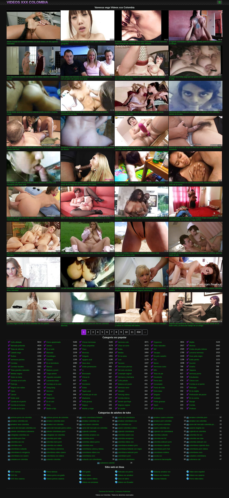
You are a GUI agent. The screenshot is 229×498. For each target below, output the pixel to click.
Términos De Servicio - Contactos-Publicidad (114, 491)
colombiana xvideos (161, 452)
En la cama (122, 356)
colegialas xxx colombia (55, 435)
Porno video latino (196, 479)
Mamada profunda (18, 346)
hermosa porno (195, 374)
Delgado (85, 356)
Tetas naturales (159, 346)
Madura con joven (125, 384)
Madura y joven (52, 370)
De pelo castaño (160, 356)
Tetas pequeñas (88, 346)
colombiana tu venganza (20, 452)
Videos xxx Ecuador (125, 482)
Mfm (155, 370)
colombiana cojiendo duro (199, 445)
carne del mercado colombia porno (202, 424)
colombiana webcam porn (128, 452)
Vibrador (121, 391)
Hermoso (50, 391)
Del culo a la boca (125, 370)
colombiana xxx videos (55, 456)
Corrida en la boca (18, 405)
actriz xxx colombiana (126, 417)
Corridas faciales (17, 367)
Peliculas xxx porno (125, 472)
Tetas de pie (158, 374)
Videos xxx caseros (196, 475)
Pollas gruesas (159, 402)
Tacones (121, 363)
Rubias (13, 356)
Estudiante (158, 377)
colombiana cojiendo (162, 445)
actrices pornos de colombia (57, 417)
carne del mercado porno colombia (59, 428)
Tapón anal (86, 391)
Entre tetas (158, 391)
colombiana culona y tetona (92, 449)
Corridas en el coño (18, 381)
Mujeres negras (124, 405)
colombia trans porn (54, 442)
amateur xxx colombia (55, 424)
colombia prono (88, 438)
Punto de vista (159, 388)
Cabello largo (16, 353)
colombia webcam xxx (197, 442)
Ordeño (192, 367)
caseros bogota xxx (196, 428)
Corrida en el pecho (197, 384)
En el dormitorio (52, 363)
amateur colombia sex (19, 421)
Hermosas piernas (125, 367)
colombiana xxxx (88, 456)
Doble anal (15, 398)
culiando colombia (53, 459)
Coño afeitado (16, 342)
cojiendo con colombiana (163, 431)
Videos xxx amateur (125, 475)
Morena (192, 346)
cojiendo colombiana (126, 431)
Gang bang (50, 388)
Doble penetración (89, 367)
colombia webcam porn (163, 442)
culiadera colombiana (197, 456)
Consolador (158, 384)
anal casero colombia (90, 424)
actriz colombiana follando (92, 417)
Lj (82, 370)
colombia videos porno (91, 442)
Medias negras (16, 374)
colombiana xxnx (195, 452)
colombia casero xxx (126, 435)
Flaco (84, 349)
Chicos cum (193, 381)
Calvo (13, 391)
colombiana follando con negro (130, 449)
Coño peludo (123, 381)
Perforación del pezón (197, 395)
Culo (120, 360)
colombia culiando (161, 435)
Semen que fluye (124, 402)
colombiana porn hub (162, 449)
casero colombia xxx (162, 428)
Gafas (84, 388)
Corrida (192, 405)
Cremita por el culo (89, 395)
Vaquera (192, 370)
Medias (121, 353)
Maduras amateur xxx (162, 472)
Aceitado (157, 398)
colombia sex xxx (17, 442)
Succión (192, 363)
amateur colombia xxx (90, 421)
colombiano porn (124, 456)
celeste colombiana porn (55, 431)
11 (132, 332)
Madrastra (86, 398)
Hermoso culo (123, 342)
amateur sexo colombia (20, 424)
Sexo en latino (123, 479)
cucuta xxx (158, 456)
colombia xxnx (16, 445)
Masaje (192, 402)
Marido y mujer (88, 409)
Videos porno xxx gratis (55, 475)
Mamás (49, 367)
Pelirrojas (193, 388)
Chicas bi (85, 377)
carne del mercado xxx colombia (94, 428)
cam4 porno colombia (162, 424)
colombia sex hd (160, 438)
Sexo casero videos (89, 479)
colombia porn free (18, 438)
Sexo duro (86, 363)
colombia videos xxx (125, 442)
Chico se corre (123, 346)
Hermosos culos (160, 367)
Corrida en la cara (18, 409)
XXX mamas (15, 472)
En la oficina (158, 409)
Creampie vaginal (124, 374)
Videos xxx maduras (161, 475)
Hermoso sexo (123, 388)
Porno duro (158, 381)
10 (126, 332)
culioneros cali (194, 459)
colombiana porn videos (198, 449)
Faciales (49, 360)
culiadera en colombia (19, 459)
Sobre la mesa (16, 377)
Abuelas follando (160, 479)
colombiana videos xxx (91, 452)
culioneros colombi (107, 463)
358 (138, 332)
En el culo (50, 402)
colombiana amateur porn (128, 445)
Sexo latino (86, 475)
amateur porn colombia (163, 421)
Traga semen (51, 374)
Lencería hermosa (196, 353)
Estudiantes (193, 377)
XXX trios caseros (18, 479)
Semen (49, 346)
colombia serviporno (125, 438)
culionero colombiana (126, 459)
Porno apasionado (53, 342)
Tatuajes (157, 353)
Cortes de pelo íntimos (198, 349)
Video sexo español (197, 472)
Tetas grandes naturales (20, 370)
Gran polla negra (195, 356)
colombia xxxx (87, 445)
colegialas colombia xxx (20, 435)
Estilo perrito (194, 360)
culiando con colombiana (91, 459)
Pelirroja (14, 384)
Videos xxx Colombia (27, 2)
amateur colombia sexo (55, 421)
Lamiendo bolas (52, 381)
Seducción (50, 398)
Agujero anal (87, 360)
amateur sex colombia (197, 421)
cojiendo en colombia (197, 431)
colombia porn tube (53, 438)
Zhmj (48, 405)
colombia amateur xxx (90, 435)
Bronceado (86, 374)
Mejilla (191, 342)
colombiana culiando (19, 449)
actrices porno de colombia (21, 417)
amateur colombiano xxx (127, 421)
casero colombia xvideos (127, 428)
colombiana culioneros (55, 449)
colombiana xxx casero (19, 456)
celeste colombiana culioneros (22, 431)
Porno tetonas (51, 472)
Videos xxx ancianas (90, 482)
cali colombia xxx (124, 424)
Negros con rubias (18, 388)
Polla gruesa (87, 402)
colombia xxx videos (54, 445)
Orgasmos (158, 342)
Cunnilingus (51, 356)
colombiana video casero (56, 452)
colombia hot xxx (195, 435)
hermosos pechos (18, 360)
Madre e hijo (51, 409)
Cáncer (13, 395)
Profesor (192, 409)
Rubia (120, 349)
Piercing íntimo (123, 395)
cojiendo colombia (89, 431)
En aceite (121, 409)
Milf (155, 349)
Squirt (156, 405)
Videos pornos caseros (55, 479)
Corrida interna (123, 398)
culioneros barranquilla (162, 459)
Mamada (49, 353)
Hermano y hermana (126, 377)
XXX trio (14, 475)
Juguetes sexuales (53, 377)
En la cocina (194, 398)
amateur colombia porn (198, 417)
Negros (49, 395)
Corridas (14, 363)
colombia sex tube (196, 438)
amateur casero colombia (163, 417)
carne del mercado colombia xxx (23, 428)
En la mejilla (194, 391)
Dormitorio (86, 384)
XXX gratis (86, 472)
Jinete (84, 381)
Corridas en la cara (53, 384)
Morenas (85, 353)
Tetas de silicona (17, 349)
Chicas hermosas (89, 342)
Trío (155, 360)
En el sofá (50, 349)
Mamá (156, 363)
